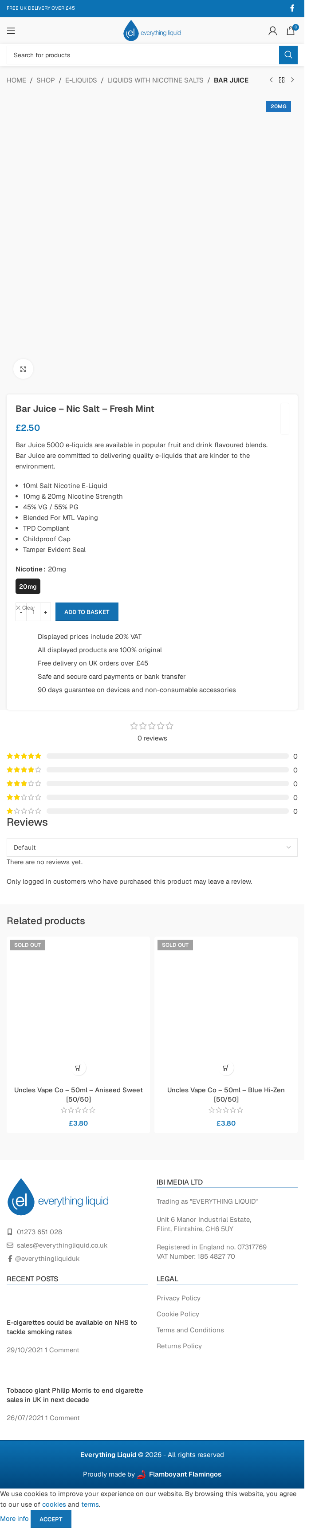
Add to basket (87, 611)
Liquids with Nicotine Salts (155, 79)
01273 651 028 (39, 1231)
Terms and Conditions (190, 1329)
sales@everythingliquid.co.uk (62, 1245)
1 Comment (62, 1349)
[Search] (152, 54)
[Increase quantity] (45, 611)
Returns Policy (179, 1345)
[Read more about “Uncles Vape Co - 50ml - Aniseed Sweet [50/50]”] (78, 1067)
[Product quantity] (33, 611)
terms (90, 1504)
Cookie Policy (178, 1313)
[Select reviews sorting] (152, 847)
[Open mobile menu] (11, 30)
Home (16, 79)
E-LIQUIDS (81, 79)
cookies (54, 1504)
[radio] (28, 586)
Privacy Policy (179, 1297)
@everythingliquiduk (47, 1258)
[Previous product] (271, 80)
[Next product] (292, 80)
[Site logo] (152, 29)
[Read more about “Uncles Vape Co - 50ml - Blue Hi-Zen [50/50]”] (226, 1067)
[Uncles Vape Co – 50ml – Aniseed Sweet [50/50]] (78, 1007)
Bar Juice (231, 79)
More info (15, 1518)
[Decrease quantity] (21, 611)
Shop (45, 79)
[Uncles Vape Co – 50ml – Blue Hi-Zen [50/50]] (226, 1007)
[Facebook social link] (292, 8)
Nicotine (29, 568)
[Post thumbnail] (21, 1304)
